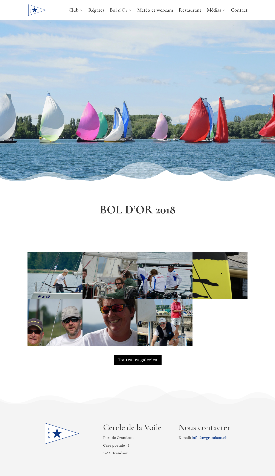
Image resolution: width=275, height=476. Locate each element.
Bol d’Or (118, 11)
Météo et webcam (155, 11)
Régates (96, 11)
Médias (214, 11)
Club (73, 11)
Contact (239, 11)
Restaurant (190, 11)
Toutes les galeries (137, 359)
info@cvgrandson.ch (210, 437)
